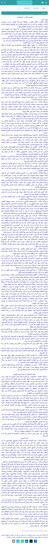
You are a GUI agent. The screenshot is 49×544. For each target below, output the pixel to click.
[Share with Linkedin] (26, 541)
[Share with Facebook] (35, 541)
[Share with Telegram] (17, 541)
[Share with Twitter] (31, 541)
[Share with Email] (13, 541)
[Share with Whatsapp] (22, 541)
